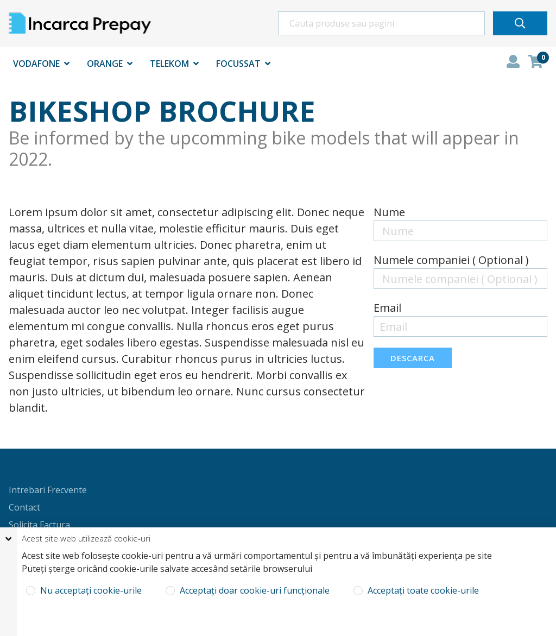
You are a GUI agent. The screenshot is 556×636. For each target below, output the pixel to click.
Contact (24, 507)
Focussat (238, 64)
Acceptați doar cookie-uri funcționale (254, 590)
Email (387, 307)
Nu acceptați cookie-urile (90, 590)
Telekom (169, 64)
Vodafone (36, 64)
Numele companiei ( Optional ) (451, 260)
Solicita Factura (39, 525)
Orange (105, 64)
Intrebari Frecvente (48, 490)
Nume (389, 212)
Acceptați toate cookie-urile (422, 590)
